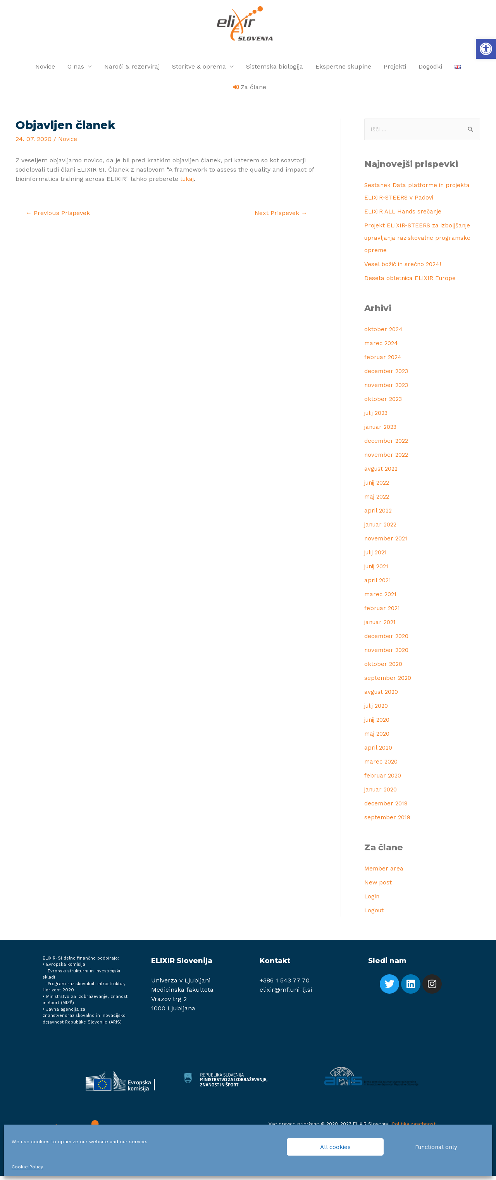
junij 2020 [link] (379, 724)
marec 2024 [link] (382, 347)
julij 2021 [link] (377, 556)
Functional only (436, 1147)
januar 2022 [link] (382, 528)
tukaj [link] (187, 182)
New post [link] (378, 886)
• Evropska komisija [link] (64, 968)
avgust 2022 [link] (382, 472)
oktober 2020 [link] (384, 668)
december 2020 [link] (388, 640)
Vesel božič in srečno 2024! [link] (404, 268)
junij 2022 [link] (378, 486)
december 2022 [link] (387, 445)
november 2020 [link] (387, 654)
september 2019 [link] (388, 821)
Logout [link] (374, 914)
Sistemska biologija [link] (274, 70)
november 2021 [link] (387, 542)
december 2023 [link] (387, 375)
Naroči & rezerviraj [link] (132, 70)
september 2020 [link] (388, 682)
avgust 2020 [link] (382, 696)
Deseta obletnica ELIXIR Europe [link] (411, 282)
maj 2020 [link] (378, 737)
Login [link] (372, 900)
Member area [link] (384, 872)
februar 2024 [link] (384, 361)
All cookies (335, 1147)
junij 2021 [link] (378, 570)
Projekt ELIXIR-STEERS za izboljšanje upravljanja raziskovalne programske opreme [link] (419, 242)
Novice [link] (45, 70)
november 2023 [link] (387, 389)
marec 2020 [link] (382, 765)
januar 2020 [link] (382, 793)
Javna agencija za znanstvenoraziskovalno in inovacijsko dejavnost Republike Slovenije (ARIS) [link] (84, 1020)
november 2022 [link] (387, 459)
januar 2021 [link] (381, 626)
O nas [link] (75, 70)
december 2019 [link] (387, 807)
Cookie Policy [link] (27, 1167)
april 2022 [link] (379, 514)
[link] (486, 49)
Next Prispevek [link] (279, 217)
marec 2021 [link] (381, 598)
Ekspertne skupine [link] (343, 70)
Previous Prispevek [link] (60, 217)
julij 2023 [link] (377, 417)
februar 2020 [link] (384, 779)
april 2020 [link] (379, 751)
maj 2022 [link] (378, 500)
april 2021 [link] (378, 584)
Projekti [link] (395, 70)
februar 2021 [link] (383, 612)
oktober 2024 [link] (384, 333)
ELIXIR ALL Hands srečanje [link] (404, 215)
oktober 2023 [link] (383, 403)
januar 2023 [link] (382, 431)
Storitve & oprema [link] (199, 70)
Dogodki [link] (430, 70)
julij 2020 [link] (378, 710)
